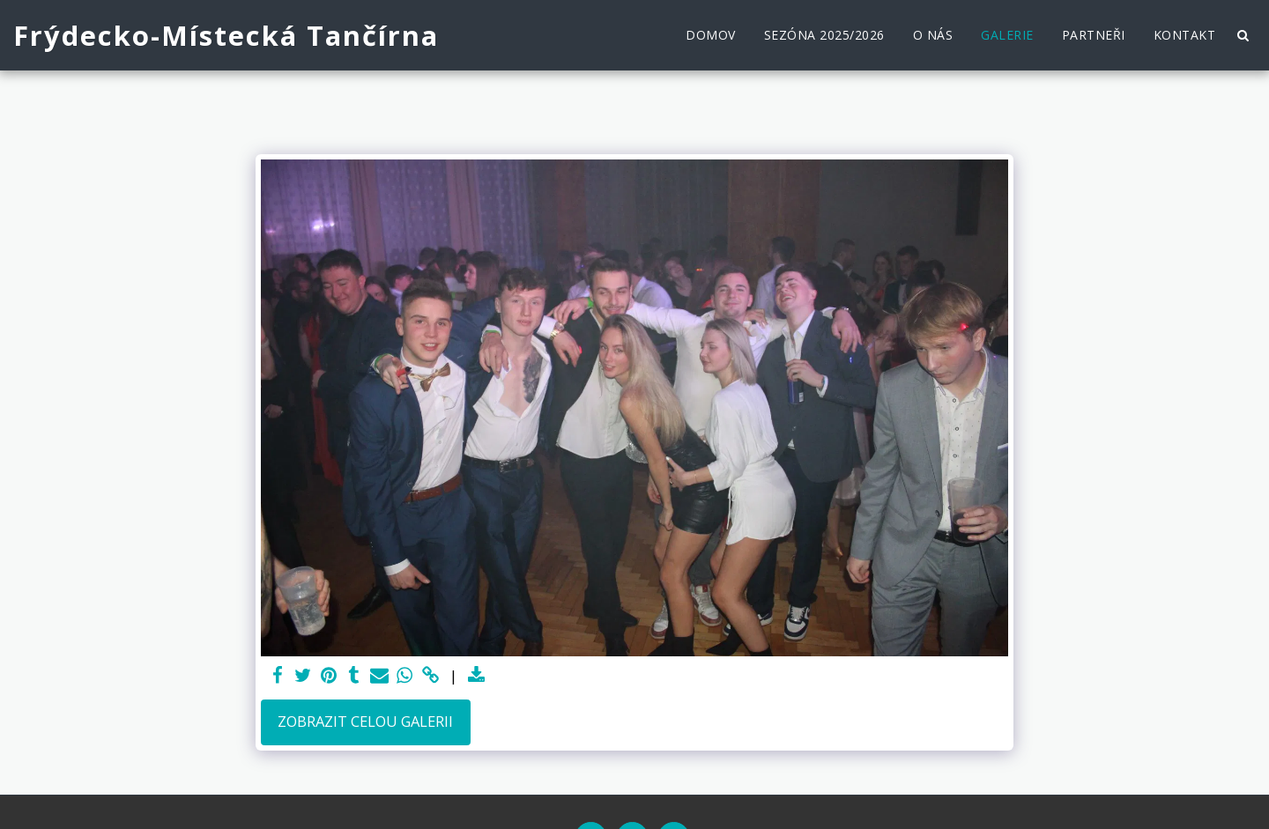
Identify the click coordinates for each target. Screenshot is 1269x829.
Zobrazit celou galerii (365, 721)
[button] (1242, 35)
